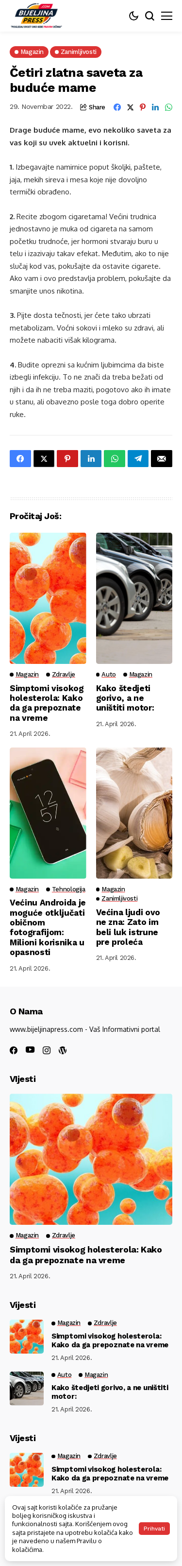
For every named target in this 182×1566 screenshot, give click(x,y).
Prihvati (154, 1528)
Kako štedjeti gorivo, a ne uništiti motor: (125, 698)
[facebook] (13, 1050)
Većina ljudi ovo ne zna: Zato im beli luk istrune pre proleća (128, 927)
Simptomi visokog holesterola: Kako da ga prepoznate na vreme (47, 703)
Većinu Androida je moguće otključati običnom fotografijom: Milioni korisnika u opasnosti (48, 927)
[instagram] (46, 1050)
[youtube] (30, 1050)
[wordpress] (62, 1050)
